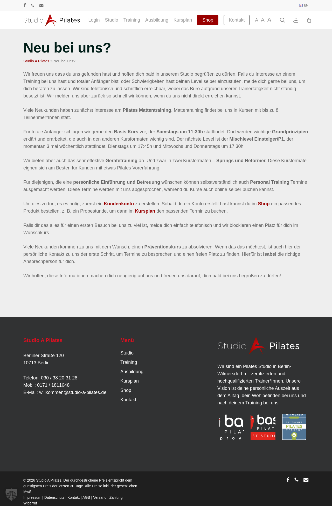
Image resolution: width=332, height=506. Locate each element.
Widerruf (30, 503)
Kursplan (145, 211)
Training (128, 362)
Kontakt (128, 399)
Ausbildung (131, 371)
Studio (127, 353)
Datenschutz (54, 497)
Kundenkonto (119, 203)
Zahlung (116, 497)
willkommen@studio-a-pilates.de (72, 392)
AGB (86, 497)
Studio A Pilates (36, 61)
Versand (99, 497)
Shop (263, 203)
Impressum (32, 497)
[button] (11, 494)
